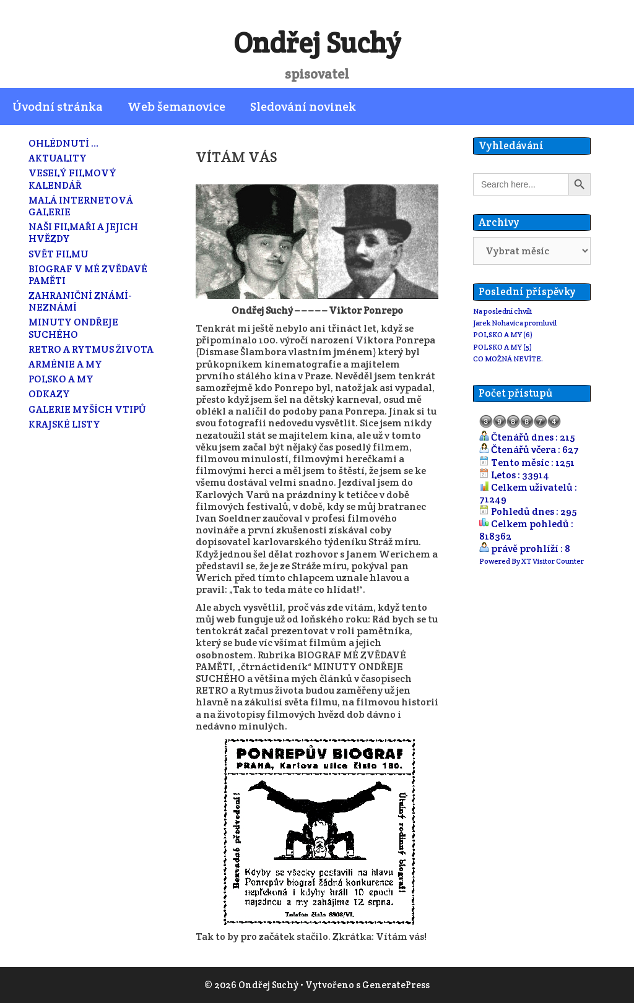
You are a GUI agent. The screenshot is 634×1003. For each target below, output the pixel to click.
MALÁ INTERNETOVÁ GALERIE (80, 206)
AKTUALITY (57, 158)
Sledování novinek (303, 106)
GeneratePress (396, 985)
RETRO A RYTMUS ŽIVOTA (91, 349)
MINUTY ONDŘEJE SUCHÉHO (73, 328)
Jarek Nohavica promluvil (515, 322)
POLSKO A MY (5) (502, 346)
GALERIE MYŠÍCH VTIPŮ (86, 409)
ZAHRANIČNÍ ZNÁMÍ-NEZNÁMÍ (80, 301)
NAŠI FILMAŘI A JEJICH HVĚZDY (83, 232)
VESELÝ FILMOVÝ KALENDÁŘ (72, 178)
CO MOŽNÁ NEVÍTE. (508, 358)
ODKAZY (49, 393)
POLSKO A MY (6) (502, 334)
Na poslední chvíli (502, 311)
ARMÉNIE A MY (65, 364)
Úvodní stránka (57, 106)
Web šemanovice (176, 106)
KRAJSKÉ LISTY (64, 424)
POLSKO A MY (60, 378)
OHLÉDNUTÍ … (63, 143)
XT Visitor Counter (552, 561)
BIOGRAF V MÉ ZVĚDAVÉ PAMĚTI (87, 274)
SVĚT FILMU (58, 254)
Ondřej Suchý (317, 43)
